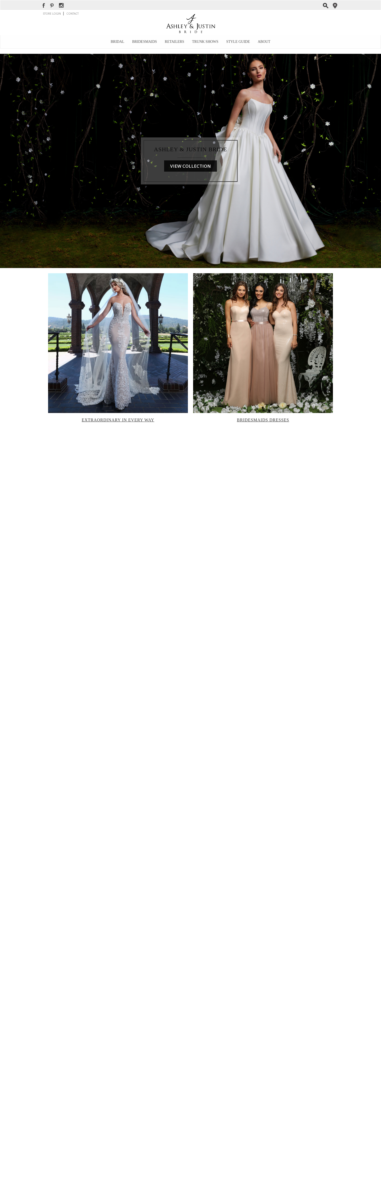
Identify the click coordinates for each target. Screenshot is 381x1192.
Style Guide (238, 42)
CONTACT (72, 13)
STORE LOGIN (52, 13)
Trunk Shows (205, 42)
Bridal (117, 42)
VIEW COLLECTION (190, 166)
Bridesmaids (144, 42)
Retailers (174, 42)
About (264, 42)
